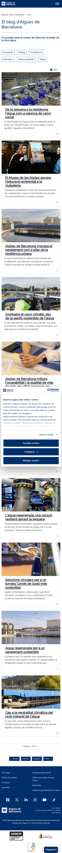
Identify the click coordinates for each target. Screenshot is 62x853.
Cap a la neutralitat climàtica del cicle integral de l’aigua (29, 714)
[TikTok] (54, 800)
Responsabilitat (26, 59)
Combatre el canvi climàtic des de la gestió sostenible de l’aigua (29, 316)
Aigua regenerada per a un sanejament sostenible (25, 650)
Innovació (8, 59)
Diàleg (22, 52)
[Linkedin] (26, 800)
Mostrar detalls (46, 434)
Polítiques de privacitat (41, 773)
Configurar (31, 452)
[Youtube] (44, 800)
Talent (42, 59)
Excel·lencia (36, 52)
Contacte (5, 783)
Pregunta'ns (50, 849)
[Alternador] (57, 4)
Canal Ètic (6, 787)
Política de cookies (9, 778)
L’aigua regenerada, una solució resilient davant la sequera (28, 517)
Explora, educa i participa (13, 15)
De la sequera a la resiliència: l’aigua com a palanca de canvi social (28, 113)
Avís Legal (6, 773)
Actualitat (8, 52)
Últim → (48, 759)
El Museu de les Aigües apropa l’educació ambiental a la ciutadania (28, 181)
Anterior (25, 759)
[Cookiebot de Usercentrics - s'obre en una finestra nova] (47, 390)
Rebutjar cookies (31, 460)
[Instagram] (35, 800)
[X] (17, 800)
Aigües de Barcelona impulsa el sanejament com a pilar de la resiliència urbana (28, 250)
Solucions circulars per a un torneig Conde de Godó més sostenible (26, 584)
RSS (53, 70)
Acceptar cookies (31, 443)
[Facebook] (7, 800)
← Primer (14, 759)
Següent (37, 759)
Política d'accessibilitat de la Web (45, 790)
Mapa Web (36, 785)
